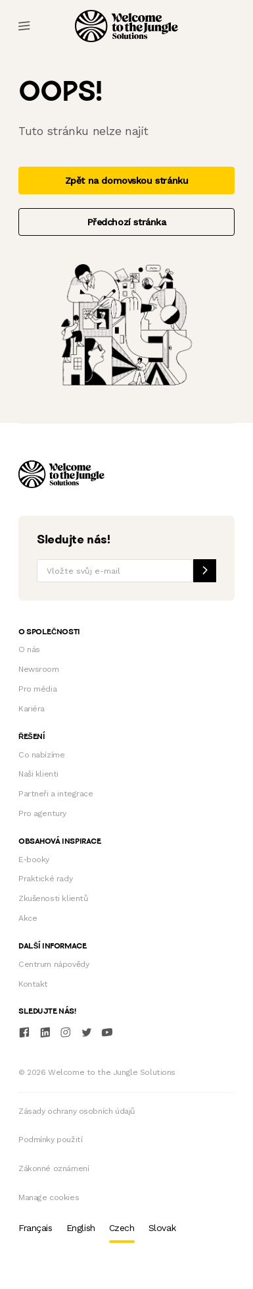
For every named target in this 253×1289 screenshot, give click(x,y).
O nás (29, 649)
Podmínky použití (50, 1139)
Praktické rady (45, 878)
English (80, 1227)
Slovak (162, 1227)
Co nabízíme (41, 754)
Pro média (37, 689)
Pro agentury (42, 813)
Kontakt (33, 984)
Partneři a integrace (55, 793)
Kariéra (31, 708)
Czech (122, 1227)
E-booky (33, 859)
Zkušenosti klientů (53, 898)
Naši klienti (38, 774)
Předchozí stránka (126, 222)
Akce (27, 918)
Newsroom (38, 669)
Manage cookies (48, 1197)
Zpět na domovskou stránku (127, 180)
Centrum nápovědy (53, 964)
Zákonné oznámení (53, 1168)
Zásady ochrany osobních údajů (76, 1111)
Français (35, 1227)
